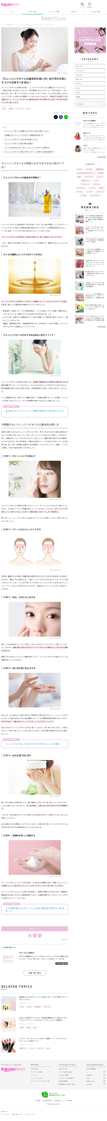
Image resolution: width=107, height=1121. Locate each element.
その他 (77, 97)
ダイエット (100, 192)
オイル (27, 108)
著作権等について (60, 1100)
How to (4, 108)
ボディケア (79, 79)
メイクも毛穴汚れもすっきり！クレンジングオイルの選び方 (26, 147)
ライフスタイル (95, 195)
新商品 (28, 1027)
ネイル (77, 88)
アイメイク (79, 75)
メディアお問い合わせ (65, 1072)
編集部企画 (37, 1006)
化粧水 (21, 1027)
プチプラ (96, 184)
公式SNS (74, 11)
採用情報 (69, 1100)
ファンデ (89, 192)
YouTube (89, 1084)
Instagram (89, 1075)
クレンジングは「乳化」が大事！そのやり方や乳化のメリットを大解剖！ (33, 744)
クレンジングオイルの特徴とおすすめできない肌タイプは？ (27, 131)
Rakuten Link (90, 1081)
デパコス (79, 192)
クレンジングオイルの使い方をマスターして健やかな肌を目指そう (29, 151)
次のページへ (35, 929)
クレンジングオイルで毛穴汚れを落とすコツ (21, 139)
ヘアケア (78, 84)
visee (48, 1048)
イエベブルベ (40, 1048)
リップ (31, 1048)
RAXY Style (32, 11)
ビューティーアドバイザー (39, 1081)
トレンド (99, 177)
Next (64, 939)
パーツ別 (91, 188)
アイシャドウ (89, 177)
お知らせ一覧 (63, 1069)
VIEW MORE (101, 157)
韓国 (79, 177)
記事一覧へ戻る (35, 973)
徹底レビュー (23, 1048)
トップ (12, 11)
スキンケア (9, 105)
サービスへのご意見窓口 (66, 1078)
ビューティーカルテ (37, 1078)
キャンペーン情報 (53, 11)
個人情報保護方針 (47, 1100)
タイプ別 (83, 195)
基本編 (11, 108)
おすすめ (29, 1006)
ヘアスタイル (85, 184)
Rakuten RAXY (10, 4)
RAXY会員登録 (91, 1069)
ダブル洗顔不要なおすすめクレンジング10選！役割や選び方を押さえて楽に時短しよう (35, 909)
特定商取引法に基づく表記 (67, 1084)
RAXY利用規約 (63, 1081)
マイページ (34, 1075)
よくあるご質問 (95, 11)
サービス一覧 (5, 1114)
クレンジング (19, 108)
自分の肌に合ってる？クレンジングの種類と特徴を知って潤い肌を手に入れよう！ (35, 412)
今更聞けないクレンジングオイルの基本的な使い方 (23, 135)
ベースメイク (79, 71)
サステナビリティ (30, 1114)
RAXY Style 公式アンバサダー (86, 173)
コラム (77, 92)
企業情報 (37, 1100)
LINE (87, 1078)
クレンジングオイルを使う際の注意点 (18, 143)
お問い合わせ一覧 (17, 1114)
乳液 (35, 1027)
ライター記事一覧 (62, 963)
